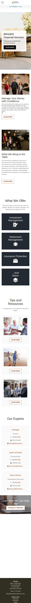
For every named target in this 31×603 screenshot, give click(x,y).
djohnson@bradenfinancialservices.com (16, 489)
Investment (15, 600)
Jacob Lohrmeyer (15, 452)
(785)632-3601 (16, 459)
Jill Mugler (15, 430)
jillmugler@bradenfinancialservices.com (16, 443)
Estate (15, 602)
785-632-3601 (16, 437)
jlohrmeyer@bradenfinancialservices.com (16, 466)
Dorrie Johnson (15, 475)
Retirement (15, 598)
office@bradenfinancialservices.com (15, 593)
